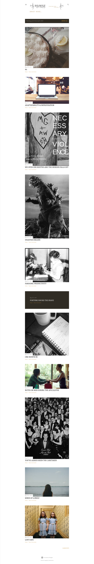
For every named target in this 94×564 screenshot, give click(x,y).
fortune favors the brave (42, 299)
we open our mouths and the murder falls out (46, 167)
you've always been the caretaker (41, 459)
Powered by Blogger (47, 557)
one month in (31, 356)
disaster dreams (32, 240)
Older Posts (66, 547)
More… (38, 12)
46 (26, 69)
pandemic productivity (35, 283)
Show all (65, 21)
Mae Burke (51, 559)
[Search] (68, 4)
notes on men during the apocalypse (42, 389)
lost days (29, 539)
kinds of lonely (32, 497)
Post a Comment (32, 71)
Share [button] (26, 71)
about (32, 12)
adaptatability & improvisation (39, 105)
